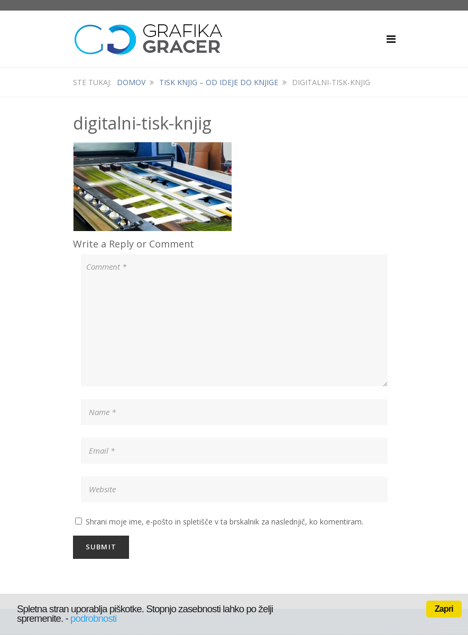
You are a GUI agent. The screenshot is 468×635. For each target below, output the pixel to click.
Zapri (444, 608)
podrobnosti (93, 618)
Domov (131, 82)
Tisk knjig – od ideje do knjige (218, 82)
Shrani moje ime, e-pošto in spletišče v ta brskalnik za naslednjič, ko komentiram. (224, 522)
